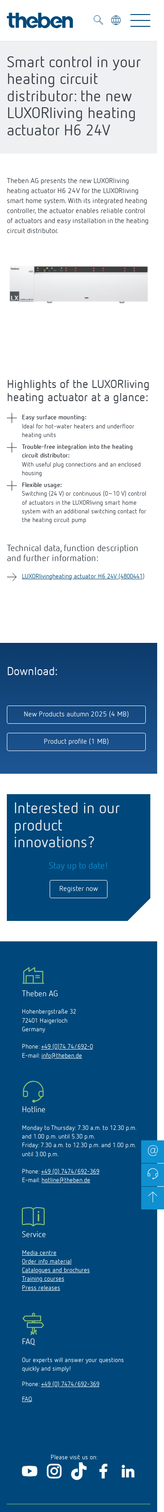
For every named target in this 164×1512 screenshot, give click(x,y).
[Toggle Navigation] (140, 20)
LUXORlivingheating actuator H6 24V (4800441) (83, 576)
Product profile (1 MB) (76, 742)
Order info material (47, 1261)
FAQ (27, 1399)
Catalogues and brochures (56, 1270)
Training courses (43, 1279)
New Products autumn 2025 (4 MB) (76, 714)
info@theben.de (61, 1056)
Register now (78, 889)
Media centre (39, 1253)
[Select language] (117, 21)
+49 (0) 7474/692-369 (70, 1172)
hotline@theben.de (65, 1180)
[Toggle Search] (98, 21)
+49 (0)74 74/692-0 (67, 1047)
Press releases (41, 1288)
